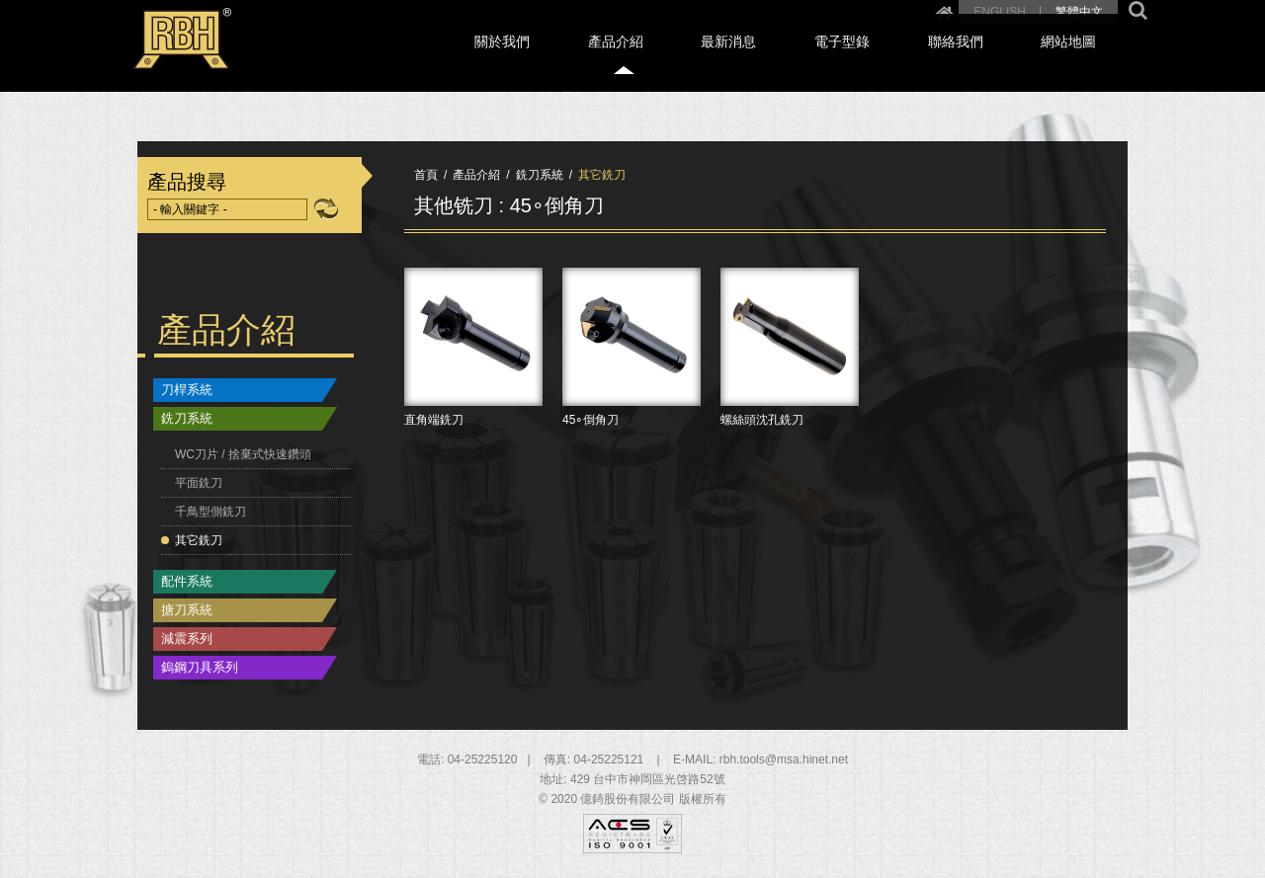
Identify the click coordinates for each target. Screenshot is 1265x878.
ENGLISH (999, 12)
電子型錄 (915, 60)
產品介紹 (739, 60)
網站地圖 (1091, 60)
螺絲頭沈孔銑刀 (789, 396)
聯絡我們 (1003, 60)
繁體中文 (1079, 12)
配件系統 (186, 581)
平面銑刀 (198, 483)
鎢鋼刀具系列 (199, 667)
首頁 (426, 175)
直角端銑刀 (473, 396)
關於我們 (651, 60)
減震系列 (186, 638)
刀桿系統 (186, 389)
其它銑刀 (198, 540)
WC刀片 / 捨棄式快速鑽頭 (243, 454)
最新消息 (827, 60)
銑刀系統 (186, 418)
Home (944, 12)
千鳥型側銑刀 (210, 512)
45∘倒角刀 (631, 396)
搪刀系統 (186, 609)
